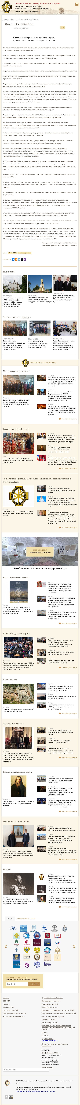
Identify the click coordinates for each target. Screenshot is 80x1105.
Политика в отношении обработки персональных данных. (35, 1091)
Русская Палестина (49, 1019)
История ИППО (8, 1007)
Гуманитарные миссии (50, 1007)
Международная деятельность (14, 1013)
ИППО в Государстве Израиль (53, 1016)
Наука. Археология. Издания (52, 998)
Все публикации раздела (69, 419)
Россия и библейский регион (13, 1016)
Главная (6, 19)
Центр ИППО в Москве (50, 1053)
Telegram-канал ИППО (50, 1041)
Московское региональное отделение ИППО (58, 1010)
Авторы (44, 1032)
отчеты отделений (24, 253)
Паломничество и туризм (51, 1001)
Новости (14, 19)
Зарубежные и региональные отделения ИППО (59, 1013)
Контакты (45, 1036)
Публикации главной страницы (43, 363)
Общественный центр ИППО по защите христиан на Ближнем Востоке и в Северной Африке (58, 1027)
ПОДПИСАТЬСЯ (34, 984)
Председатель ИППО (10, 1010)
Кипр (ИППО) (13, 253)
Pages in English (47, 1039)
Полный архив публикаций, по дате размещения (55, 1045)
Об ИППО (6, 1001)
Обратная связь (47, 1068)
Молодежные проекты (50, 1004)
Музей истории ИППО (50, 1023)
